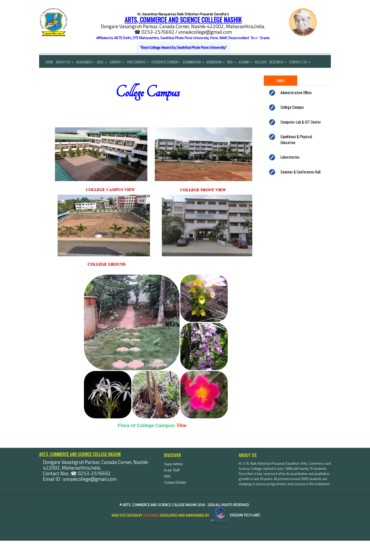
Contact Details (175, 496)
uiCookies (151, 529)
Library (122, 63)
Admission (226, 63)
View (181, 439)
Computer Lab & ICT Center (300, 136)
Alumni (258, 63)
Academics (88, 63)
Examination (202, 63)
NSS (243, 63)
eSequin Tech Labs (235, 529)
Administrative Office (296, 107)
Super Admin (173, 478)
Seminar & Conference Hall (300, 186)
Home (46, 63)
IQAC (106, 63)
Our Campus (144, 63)
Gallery (275, 63)
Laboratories (289, 171)
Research (294, 63)
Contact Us (49, 75)
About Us (66, 63)
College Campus (292, 121)
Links (280, 94)
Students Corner (173, 63)
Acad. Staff (172, 484)
